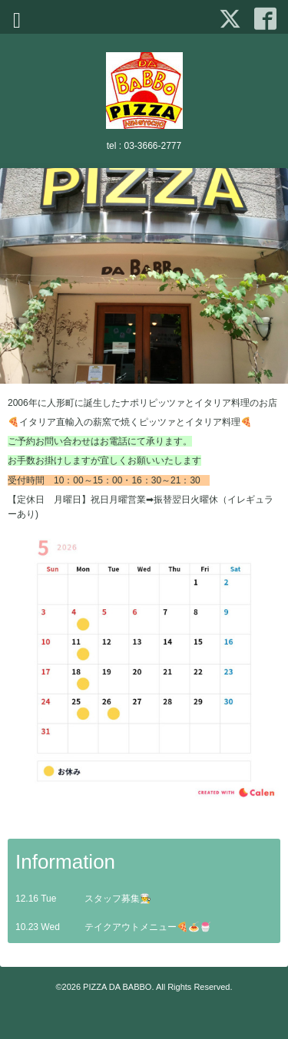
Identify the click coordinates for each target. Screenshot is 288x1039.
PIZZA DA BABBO (117, 986)
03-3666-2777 (152, 145)
